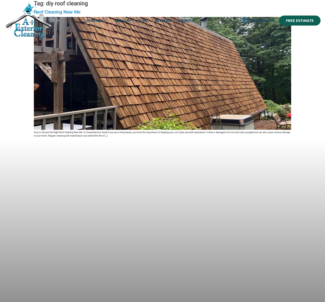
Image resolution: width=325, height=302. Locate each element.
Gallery (123, 20)
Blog (143, 20)
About (184, 20)
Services (97, 20)
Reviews (163, 20)
